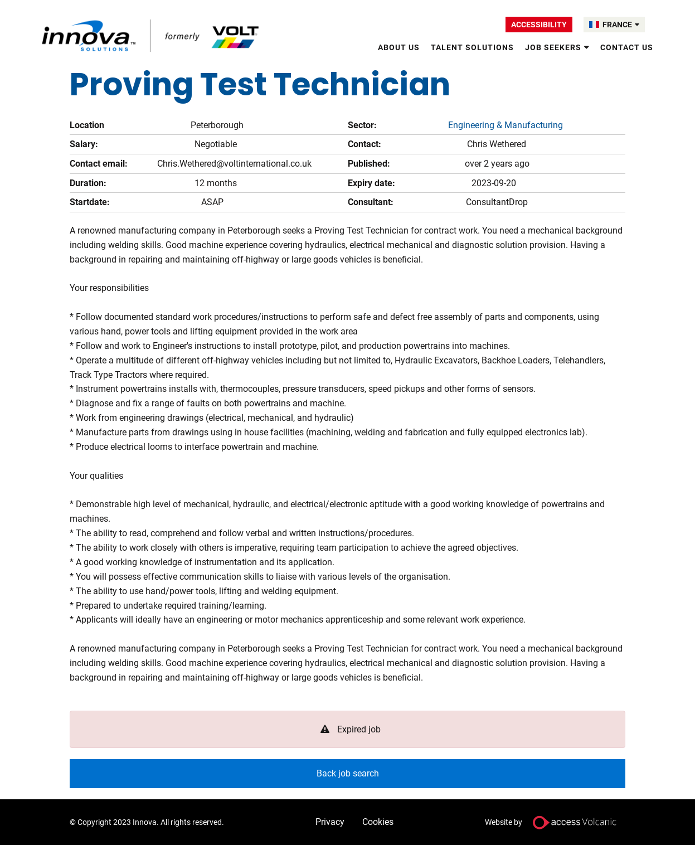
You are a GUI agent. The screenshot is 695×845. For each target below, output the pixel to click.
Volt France (152, 35)
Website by (555, 822)
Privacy (329, 822)
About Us (399, 47)
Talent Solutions (472, 47)
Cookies (377, 822)
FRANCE (620, 24)
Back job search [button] (348, 773)
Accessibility (539, 24)
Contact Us (626, 47)
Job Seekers (553, 47)
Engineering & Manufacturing (505, 125)
